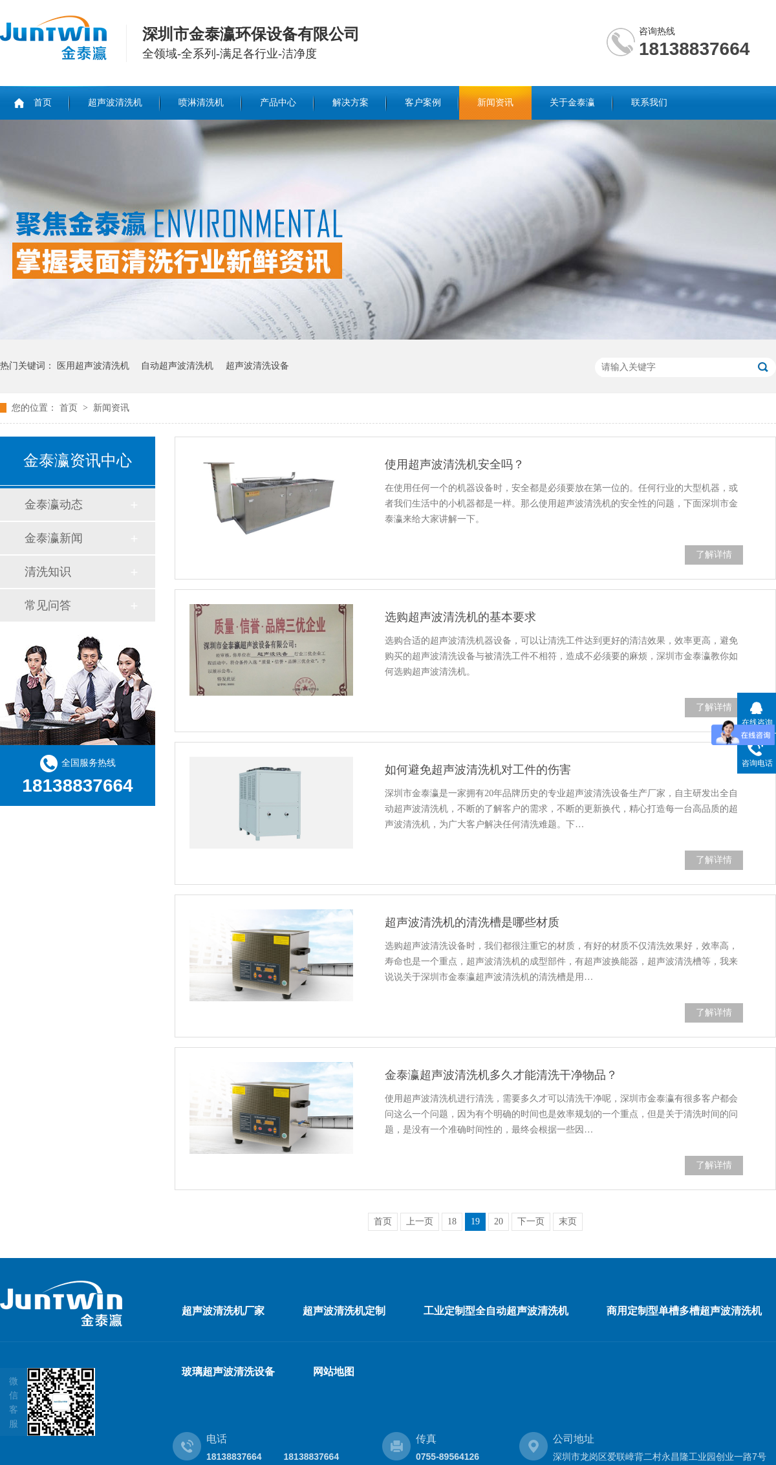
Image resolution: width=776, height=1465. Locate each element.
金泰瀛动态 (54, 504)
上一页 (419, 1221)
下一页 (530, 1221)
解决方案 (350, 102)
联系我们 (649, 102)
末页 (568, 1221)
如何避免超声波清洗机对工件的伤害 (478, 769)
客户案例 (423, 102)
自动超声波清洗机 (177, 366)
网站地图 (333, 1371)
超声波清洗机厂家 (223, 1310)
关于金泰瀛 (572, 102)
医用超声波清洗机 (93, 366)
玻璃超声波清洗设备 (228, 1371)
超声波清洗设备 (257, 366)
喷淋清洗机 (201, 102)
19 (475, 1221)
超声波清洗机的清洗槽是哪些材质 (472, 922)
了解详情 (714, 554)
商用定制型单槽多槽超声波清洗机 (684, 1310)
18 (452, 1221)
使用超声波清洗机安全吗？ (454, 464)
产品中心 (278, 102)
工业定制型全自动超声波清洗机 (496, 1310)
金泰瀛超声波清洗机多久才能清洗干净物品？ (501, 1075)
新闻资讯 (495, 102)
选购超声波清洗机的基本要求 (460, 617)
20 (498, 1221)
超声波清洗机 (115, 102)
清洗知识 (48, 571)
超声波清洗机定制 (344, 1310)
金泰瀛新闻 (54, 538)
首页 (43, 102)
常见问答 (48, 605)
